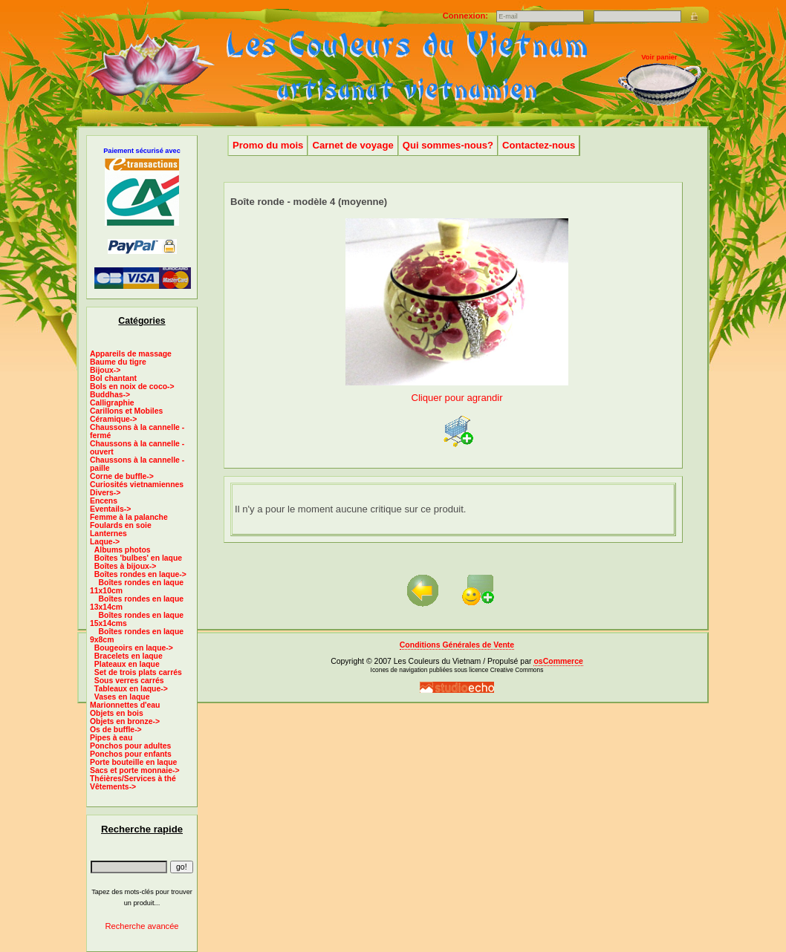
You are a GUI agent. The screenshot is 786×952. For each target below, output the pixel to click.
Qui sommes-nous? (448, 145)
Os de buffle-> (116, 730)
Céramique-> (113, 419)
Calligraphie (112, 403)
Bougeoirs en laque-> (133, 648)
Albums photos (122, 550)
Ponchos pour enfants (131, 754)
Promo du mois (268, 145)
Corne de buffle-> (122, 476)
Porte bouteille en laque (133, 762)
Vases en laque (122, 697)
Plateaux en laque (127, 664)
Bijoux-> (105, 370)
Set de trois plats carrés (138, 672)
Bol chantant (113, 378)
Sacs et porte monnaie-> (135, 770)
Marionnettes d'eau (125, 705)
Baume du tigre (118, 362)
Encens (103, 501)
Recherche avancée (141, 926)
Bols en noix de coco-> (132, 386)
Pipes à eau (111, 738)
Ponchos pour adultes (130, 746)
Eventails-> (110, 509)
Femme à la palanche (129, 517)
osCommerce (557, 661)
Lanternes (108, 533)
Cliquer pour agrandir (456, 391)
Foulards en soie (121, 525)
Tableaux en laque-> (131, 689)
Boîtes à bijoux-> (125, 566)
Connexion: (466, 15)
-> (105, 542)
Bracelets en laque (128, 656)
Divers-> (105, 493)
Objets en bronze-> (125, 721)
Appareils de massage (131, 354)
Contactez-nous (538, 145)
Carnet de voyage (352, 145)
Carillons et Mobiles (126, 411)
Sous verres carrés (129, 680)
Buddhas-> (110, 395)
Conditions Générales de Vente (457, 645)
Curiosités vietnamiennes (136, 484)
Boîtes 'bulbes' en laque (138, 558)
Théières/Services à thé (133, 779)
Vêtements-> (113, 787)
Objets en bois (116, 713)
